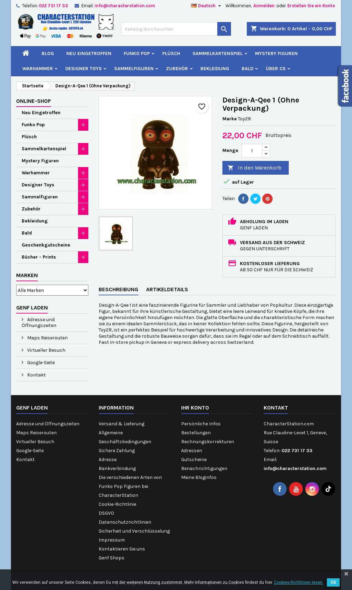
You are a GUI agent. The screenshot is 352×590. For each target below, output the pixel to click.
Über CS (276, 69)
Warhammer (37, 69)
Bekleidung (214, 69)
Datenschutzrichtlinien (125, 522)
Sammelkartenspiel (217, 53)
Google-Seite (40, 362)
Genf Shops (111, 558)
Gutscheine (194, 459)
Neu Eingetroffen (88, 53)
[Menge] (252, 150)
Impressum (112, 540)
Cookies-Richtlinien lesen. (298, 582)
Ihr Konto (195, 407)
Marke (229, 119)
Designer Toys (83, 69)
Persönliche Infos (201, 424)
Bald (247, 69)
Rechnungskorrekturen (207, 442)
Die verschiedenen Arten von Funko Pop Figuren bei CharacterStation (130, 486)
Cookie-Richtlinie (117, 504)
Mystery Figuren (276, 53)
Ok (333, 582)
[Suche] (176, 29)
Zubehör (177, 69)
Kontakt (36, 375)
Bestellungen (196, 433)
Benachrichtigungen (204, 468)
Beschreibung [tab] (118, 289)
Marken (27, 275)
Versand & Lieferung (121, 424)
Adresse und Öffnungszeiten (39, 322)
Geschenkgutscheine (46, 245)
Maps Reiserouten (47, 338)
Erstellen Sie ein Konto (311, 5)
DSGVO (106, 513)
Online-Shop (33, 101)
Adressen (191, 451)
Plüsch (171, 53)
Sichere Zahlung (117, 451)
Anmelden (264, 5)
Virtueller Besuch (45, 350)
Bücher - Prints (39, 257)
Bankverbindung (117, 468)
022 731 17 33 (53, 5)
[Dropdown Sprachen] (207, 6)
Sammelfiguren (134, 69)
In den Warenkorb (255, 168)
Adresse (108, 459)
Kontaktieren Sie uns (122, 549)
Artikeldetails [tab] (167, 289)
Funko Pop (137, 53)
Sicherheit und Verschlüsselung (134, 531)
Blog (48, 53)
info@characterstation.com (125, 5)
